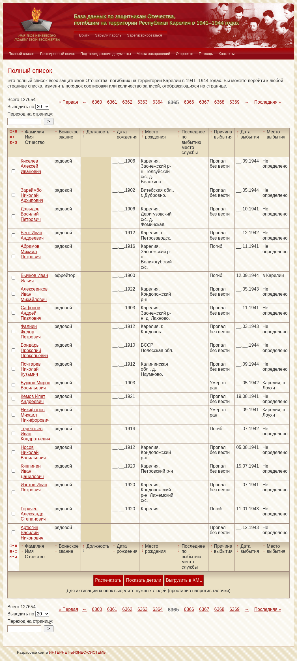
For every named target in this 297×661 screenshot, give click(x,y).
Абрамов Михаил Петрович (31, 251)
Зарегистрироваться (144, 35)
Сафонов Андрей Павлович (31, 313)
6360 (97, 102)
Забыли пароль (108, 35)
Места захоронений (153, 54)
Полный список (21, 54)
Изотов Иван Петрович (34, 487)
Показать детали (143, 580)
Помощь (206, 54)
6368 (219, 102)
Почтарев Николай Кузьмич (31, 369)
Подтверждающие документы (105, 54)
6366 (189, 102)
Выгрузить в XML (184, 580)
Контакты (226, 54)
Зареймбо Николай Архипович (32, 195)
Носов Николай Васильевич (33, 452)
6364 (158, 102)
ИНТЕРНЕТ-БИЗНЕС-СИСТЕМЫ (78, 652)
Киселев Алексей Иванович (31, 166)
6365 (173, 102)
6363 (142, 102)
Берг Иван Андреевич (32, 235)
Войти (84, 35)
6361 (112, 102)
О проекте (184, 54)
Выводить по (21, 106)
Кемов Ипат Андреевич (33, 399)
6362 (127, 102)
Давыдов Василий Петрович (31, 214)
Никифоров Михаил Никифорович (35, 415)
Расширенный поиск (57, 54)
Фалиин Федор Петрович (31, 331)
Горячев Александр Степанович (33, 514)
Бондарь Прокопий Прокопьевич (34, 350)
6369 (234, 102)
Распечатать (108, 580)
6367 (204, 102)
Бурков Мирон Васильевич (35, 385)
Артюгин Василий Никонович (32, 532)
